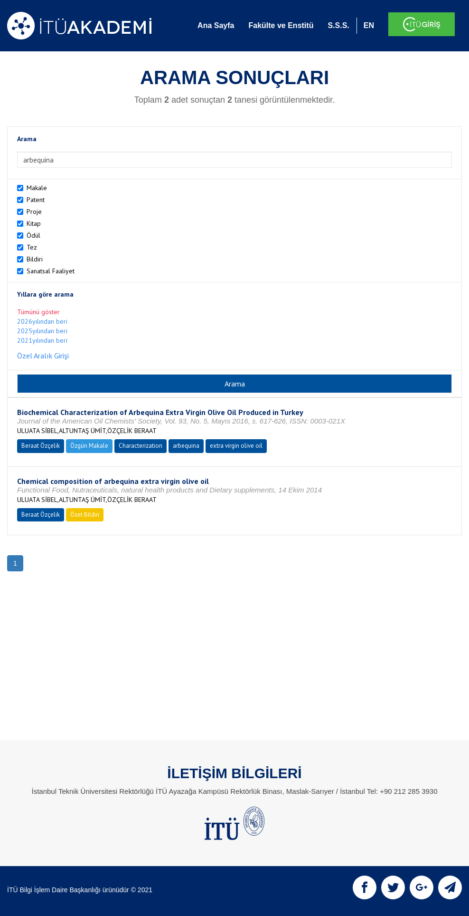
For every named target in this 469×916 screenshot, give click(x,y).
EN (369, 25)
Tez (32, 247)
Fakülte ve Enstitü (280, 25)
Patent (36, 199)
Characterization (140, 446)
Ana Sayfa (215, 25)
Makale (37, 187)
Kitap (34, 223)
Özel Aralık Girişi (43, 355)
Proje (34, 211)
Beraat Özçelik (40, 446)
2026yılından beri (42, 321)
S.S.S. (338, 25)
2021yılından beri (42, 340)
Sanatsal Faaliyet (51, 271)
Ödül (33, 235)
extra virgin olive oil (236, 446)
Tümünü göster (38, 312)
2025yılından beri (42, 331)
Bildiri (35, 259)
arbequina (186, 446)
